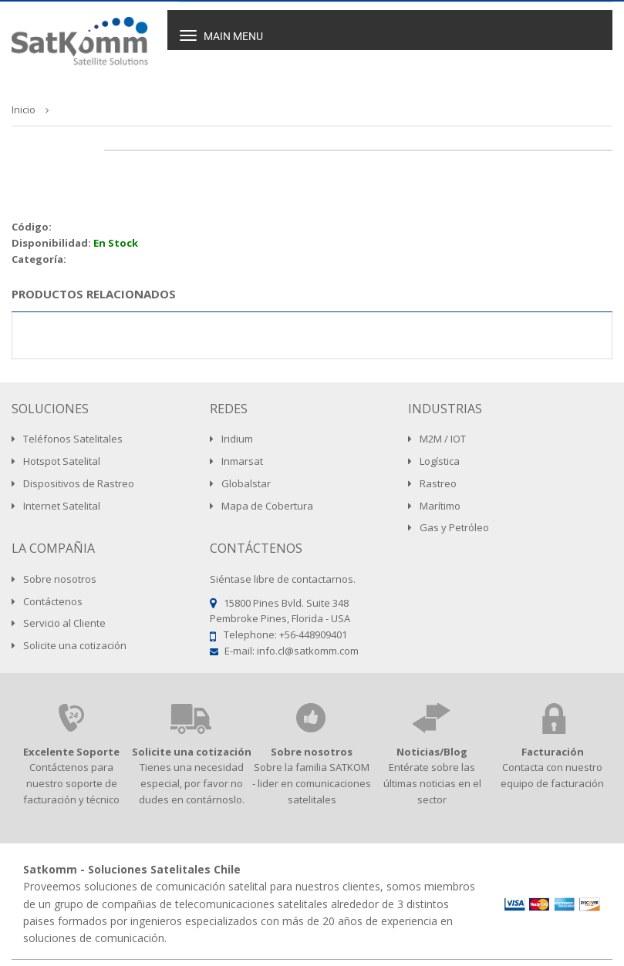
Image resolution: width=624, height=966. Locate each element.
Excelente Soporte (71, 752)
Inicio (23, 109)
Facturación (552, 752)
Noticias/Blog (431, 752)
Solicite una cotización (191, 752)
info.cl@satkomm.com (308, 651)
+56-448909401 (313, 634)
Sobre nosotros (311, 752)
